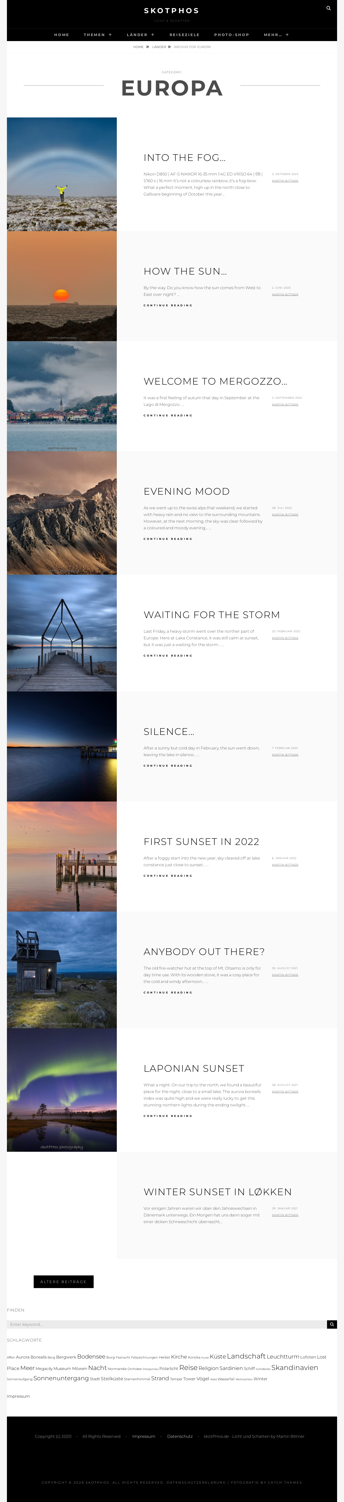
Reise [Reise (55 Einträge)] (188, 1367)
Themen (94, 34)
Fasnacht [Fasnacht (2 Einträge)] (123, 1357)
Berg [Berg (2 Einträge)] (51, 1357)
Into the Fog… (185, 157)
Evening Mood (187, 491)
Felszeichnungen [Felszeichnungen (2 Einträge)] (144, 1357)
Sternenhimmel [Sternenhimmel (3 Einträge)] (137, 1379)
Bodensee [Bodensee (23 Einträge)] (91, 1356)
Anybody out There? (204, 951)
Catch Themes (285, 1482)
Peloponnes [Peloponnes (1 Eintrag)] (150, 1369)
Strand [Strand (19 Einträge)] (160, 1378)
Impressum (18, 1396)
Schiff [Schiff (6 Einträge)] (249, 1368)
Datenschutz (179, 1436)
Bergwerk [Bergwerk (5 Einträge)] (66, 1357)
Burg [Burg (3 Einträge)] (110, 1357)
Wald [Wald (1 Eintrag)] (213, 1379)
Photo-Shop (232, 34)
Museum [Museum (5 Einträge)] (62, 1368)
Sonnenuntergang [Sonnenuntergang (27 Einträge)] (61, 1378)
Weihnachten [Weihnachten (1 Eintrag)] (244, 1379)
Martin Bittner (285, 180)
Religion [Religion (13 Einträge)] (209, 1368)
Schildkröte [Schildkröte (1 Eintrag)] (263, 1369)
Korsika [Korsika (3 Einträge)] (194, 1357)
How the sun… (185, 271)
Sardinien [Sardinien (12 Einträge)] (231, 1368)
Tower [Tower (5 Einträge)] (189, 1378)
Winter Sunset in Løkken (218, 1192)
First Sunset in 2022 (202, 841)
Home (62, 34)
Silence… (169, 731)
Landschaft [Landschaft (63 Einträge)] (246, 1356)
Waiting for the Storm (212, 615)
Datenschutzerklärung (196, 1482)
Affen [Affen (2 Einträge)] (11, 1357)
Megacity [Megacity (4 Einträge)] (44, 1368)
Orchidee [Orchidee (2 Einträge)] (135, 1369)
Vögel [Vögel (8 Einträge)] (203, 1378)
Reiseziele (185, 34)
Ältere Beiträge (63, 1281)
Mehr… (273, 34)
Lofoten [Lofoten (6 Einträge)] (308, 1356)
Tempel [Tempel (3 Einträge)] (176, 1379)
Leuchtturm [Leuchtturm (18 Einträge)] (283, 1356)
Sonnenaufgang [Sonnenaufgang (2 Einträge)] (19, 1379)
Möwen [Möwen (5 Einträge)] (79, 1368)
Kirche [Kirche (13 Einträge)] (179, 1357)
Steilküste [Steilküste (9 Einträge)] (112, 1378)
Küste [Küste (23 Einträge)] (218, 1356)
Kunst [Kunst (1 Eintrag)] (205, 1357)
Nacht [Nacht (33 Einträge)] (97, 1367)
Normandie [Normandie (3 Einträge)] (117, 1369)
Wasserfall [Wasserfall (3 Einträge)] (226, 1379)
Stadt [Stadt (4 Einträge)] (95, 1379)
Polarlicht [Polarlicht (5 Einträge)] (168, 1368)
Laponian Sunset (194, 1068)
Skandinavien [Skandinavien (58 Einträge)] (294, 1367)
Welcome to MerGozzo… (216, 381)
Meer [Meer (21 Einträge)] (27, 1367)
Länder (137, 34)
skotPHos (172, 10)
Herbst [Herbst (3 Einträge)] (164, 1357)
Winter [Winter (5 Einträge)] (261, 1378)
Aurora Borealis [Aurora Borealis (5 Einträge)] (31, 1357)
